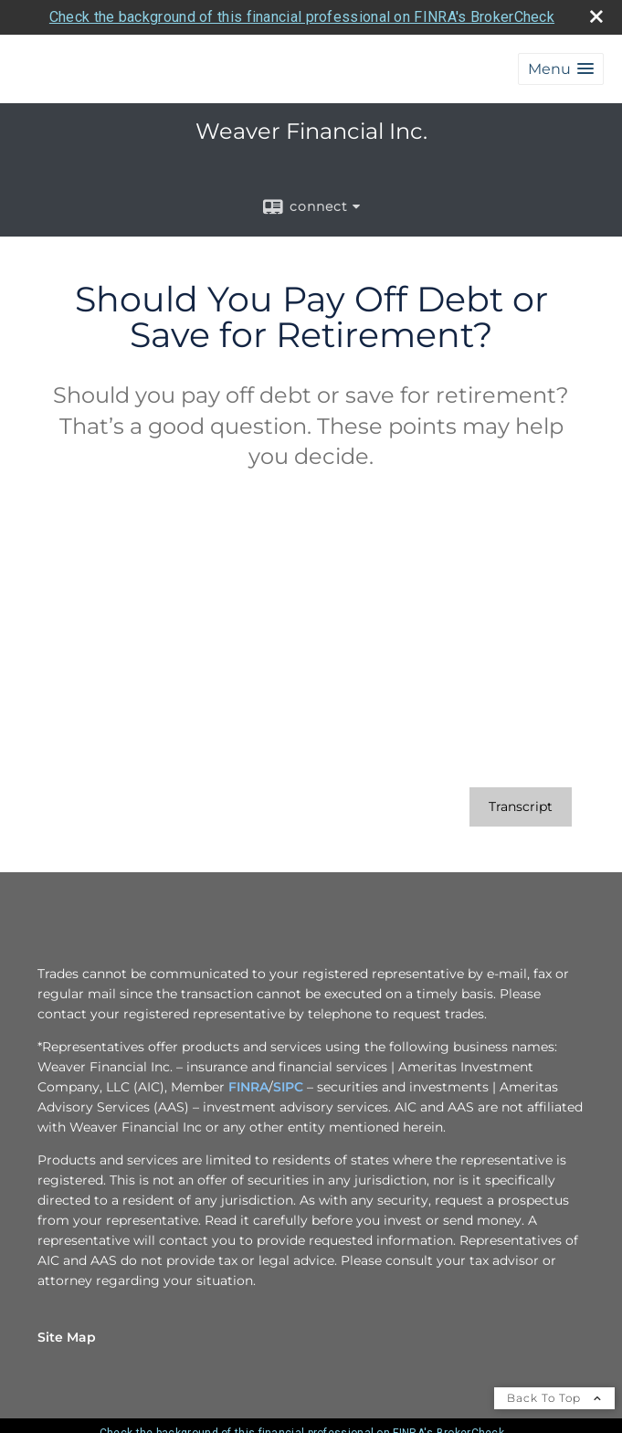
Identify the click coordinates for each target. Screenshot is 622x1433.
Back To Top (554, 1398)
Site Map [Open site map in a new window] (66, 1337)
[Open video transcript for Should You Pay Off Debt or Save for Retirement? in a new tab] (520, 807)
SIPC (288, 1087)
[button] (561, 69)
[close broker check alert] (596, 16)
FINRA (248, 1087)
